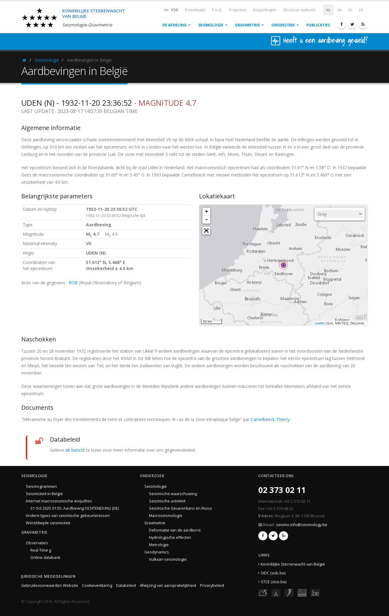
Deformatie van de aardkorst (175, 530)
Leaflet (320, 323)
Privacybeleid (212, 585)
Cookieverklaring (97, 585)
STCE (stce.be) (273, 581)
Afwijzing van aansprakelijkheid (168, 585)
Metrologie (159, 544)
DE (361, 10)
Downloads (195, 9)
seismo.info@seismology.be (301, 524)
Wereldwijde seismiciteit (48, 522)
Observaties (37, 543)
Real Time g (40, 550)
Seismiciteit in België (44, 493)
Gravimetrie (247, 25)
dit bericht (75, 450)
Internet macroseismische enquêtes (59, 501)
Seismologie (210, 25)
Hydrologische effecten (170, 537)
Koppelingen (264, 9)
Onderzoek (283, 25)
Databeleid (126, 585)
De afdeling (174, 25)
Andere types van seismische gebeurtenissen (68, 515)
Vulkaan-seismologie (168, 559)
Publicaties (318, 25)
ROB (73, 283)
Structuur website (299, 9)
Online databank (45, 557)
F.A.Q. (217, 9)
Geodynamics (156, 552)
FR (350, 10)
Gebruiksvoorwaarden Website (49, 585)
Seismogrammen (41, 486)
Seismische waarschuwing (173, 493)
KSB (170, 9)
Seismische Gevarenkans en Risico (180, 508)
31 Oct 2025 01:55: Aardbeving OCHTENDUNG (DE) (74, 508)
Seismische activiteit (167, 501)
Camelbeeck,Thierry (270, 419)
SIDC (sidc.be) (273, 573)
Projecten (237, 9)
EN (339, 10)
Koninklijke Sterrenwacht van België (293, 564)
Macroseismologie (165, 515)
